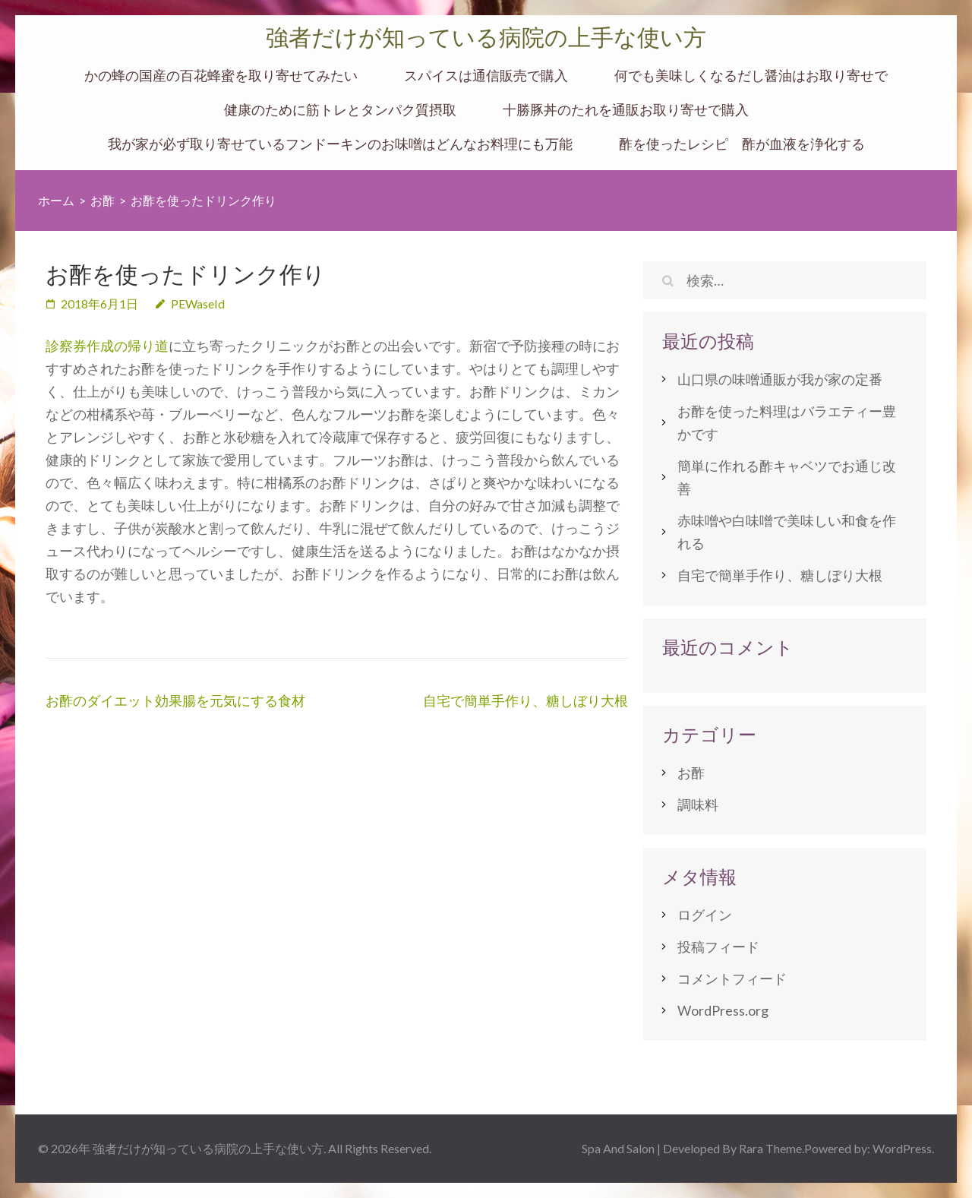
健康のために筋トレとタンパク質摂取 (340, 110)
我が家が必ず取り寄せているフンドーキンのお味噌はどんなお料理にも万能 (340, 144)
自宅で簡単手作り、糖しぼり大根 (525, 700)
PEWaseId (198, 303)
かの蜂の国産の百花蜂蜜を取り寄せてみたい (221, 76)
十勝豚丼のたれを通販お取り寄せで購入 (626, 110)
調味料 (697, 804)
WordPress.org (722, 1010)
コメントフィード (732, 978)
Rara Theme (770, 1148)
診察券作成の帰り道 (107, 345)
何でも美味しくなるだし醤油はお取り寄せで (751, 76)
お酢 (691, 772)
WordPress (902, 1148)
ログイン (704, 914)
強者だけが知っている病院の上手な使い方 (486, 38)
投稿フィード (718, 946)
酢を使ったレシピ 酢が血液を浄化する (742, 144)
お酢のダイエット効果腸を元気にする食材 (175, 700)
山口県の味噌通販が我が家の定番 (779, 379)
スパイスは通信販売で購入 (486, 76)
